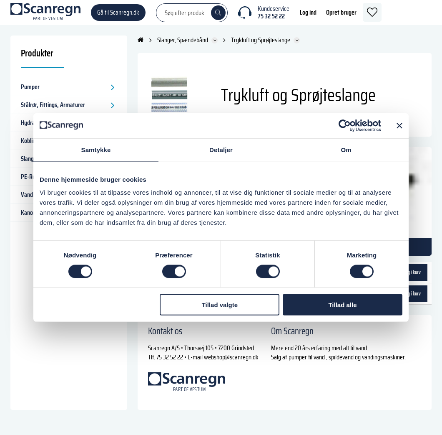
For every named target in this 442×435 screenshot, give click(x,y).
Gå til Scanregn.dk (118, 16)
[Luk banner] (399, 125)
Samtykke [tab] (96, 149)
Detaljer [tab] (221, 149)
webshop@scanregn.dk (231, 365)
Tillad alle (342, 304)
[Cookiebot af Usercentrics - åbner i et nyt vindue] (344, 125)
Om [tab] (346, 149)
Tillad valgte (220, 304)
